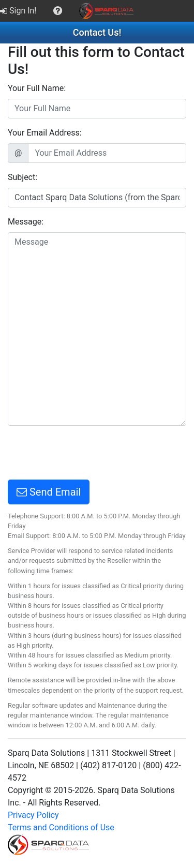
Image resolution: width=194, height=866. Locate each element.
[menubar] (69, 11)
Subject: (22, 177)
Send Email (49, 492)
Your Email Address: (45, 133)
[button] (57, 11)
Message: (25, 222)
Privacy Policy (33, 815)
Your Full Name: (37, 88)
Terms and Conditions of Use (61, 827)
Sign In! (18, 11)
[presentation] (86, 454)
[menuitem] (19, 11)
